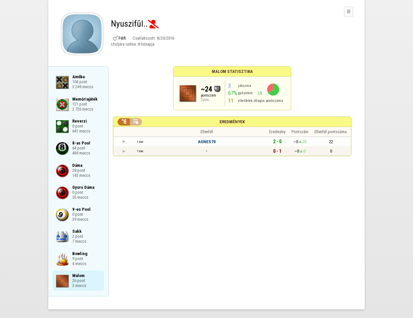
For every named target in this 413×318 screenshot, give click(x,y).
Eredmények (232, 121)
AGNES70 (207, 141)
